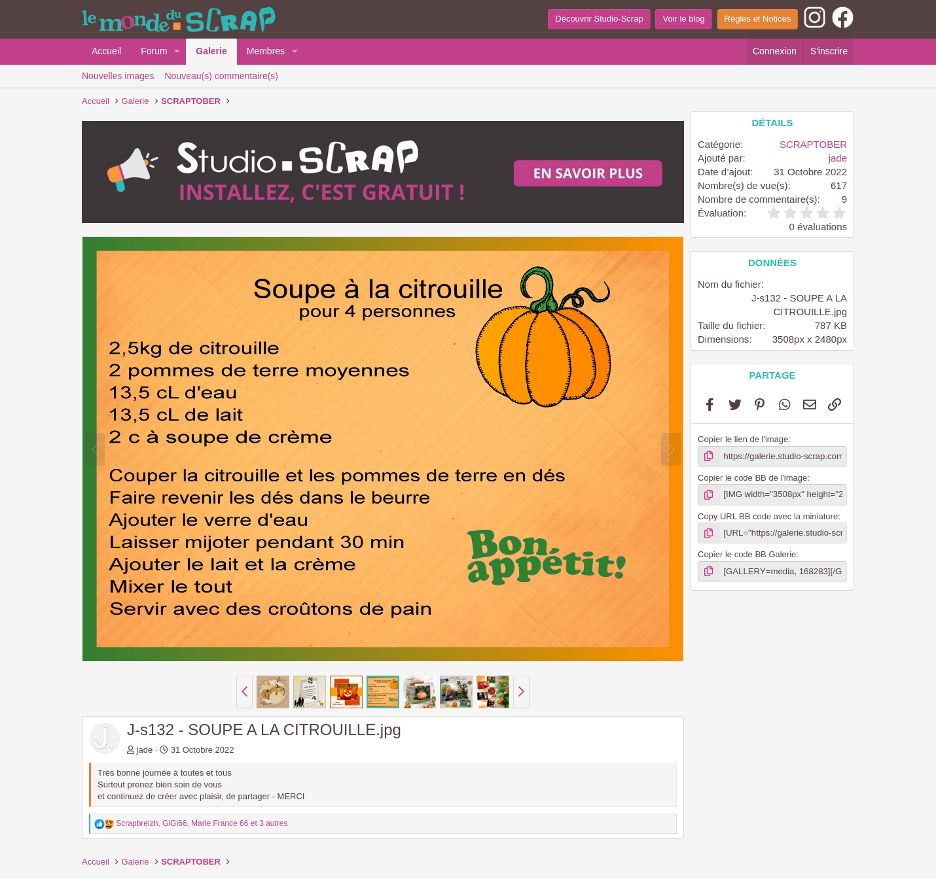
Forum (154, 51)
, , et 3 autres (201, 823)
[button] (177, 52)
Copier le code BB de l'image (752, 478)
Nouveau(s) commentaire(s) (222, 76)
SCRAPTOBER (813, 144)
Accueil (106, 51)
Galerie (211, 51)
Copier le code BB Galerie (747, 554)
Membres (266, 51)
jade (145, 750)
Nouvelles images (118, 76)
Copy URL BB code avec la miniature (768, 516)
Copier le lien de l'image (743, 439)
